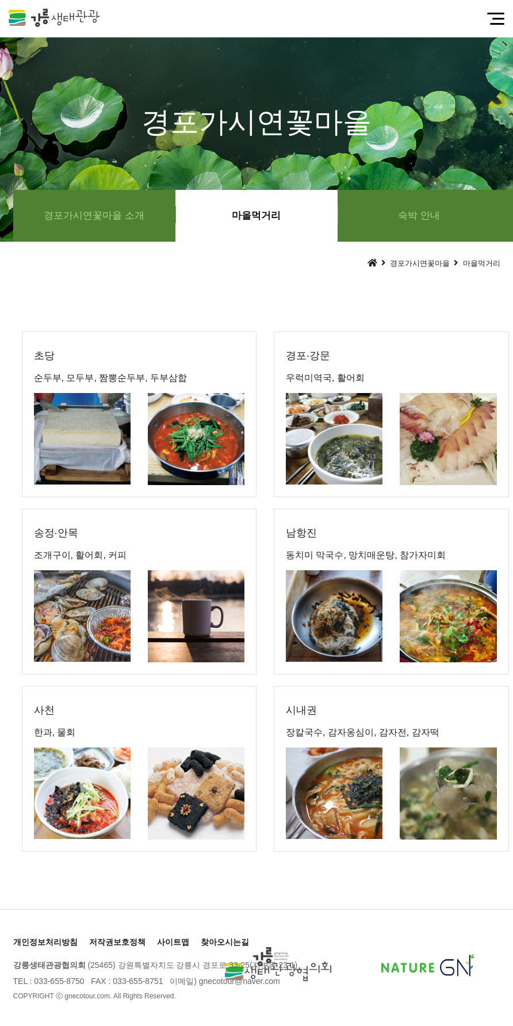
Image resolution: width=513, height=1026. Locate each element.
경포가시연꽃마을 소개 (94, 215)
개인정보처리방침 (45, 942)
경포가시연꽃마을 (420, 263)
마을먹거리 (256, 215)
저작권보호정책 (117, 942)
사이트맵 (173, 942)
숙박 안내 (419, 215)
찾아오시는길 (225, 942)
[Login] (188, 996)
